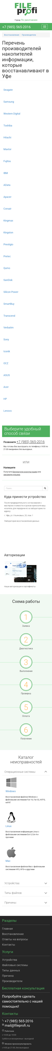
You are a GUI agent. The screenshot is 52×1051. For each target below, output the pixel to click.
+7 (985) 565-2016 (16, 27)
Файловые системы (15, 965)
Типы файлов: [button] (13, 893)
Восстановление (13, 934)
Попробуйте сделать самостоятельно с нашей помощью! (22, 1001)
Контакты (8, 944)
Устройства (9, 959)
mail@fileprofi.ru (17, 1025)
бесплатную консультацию (24, 472)
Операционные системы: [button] (20, 771)
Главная (7, 928)
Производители (12, 981)
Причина (8, 975)
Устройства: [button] (12, 883)
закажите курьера (11, 474)
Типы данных (11, 970)
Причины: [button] (10, 902)
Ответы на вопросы (15, 939)
